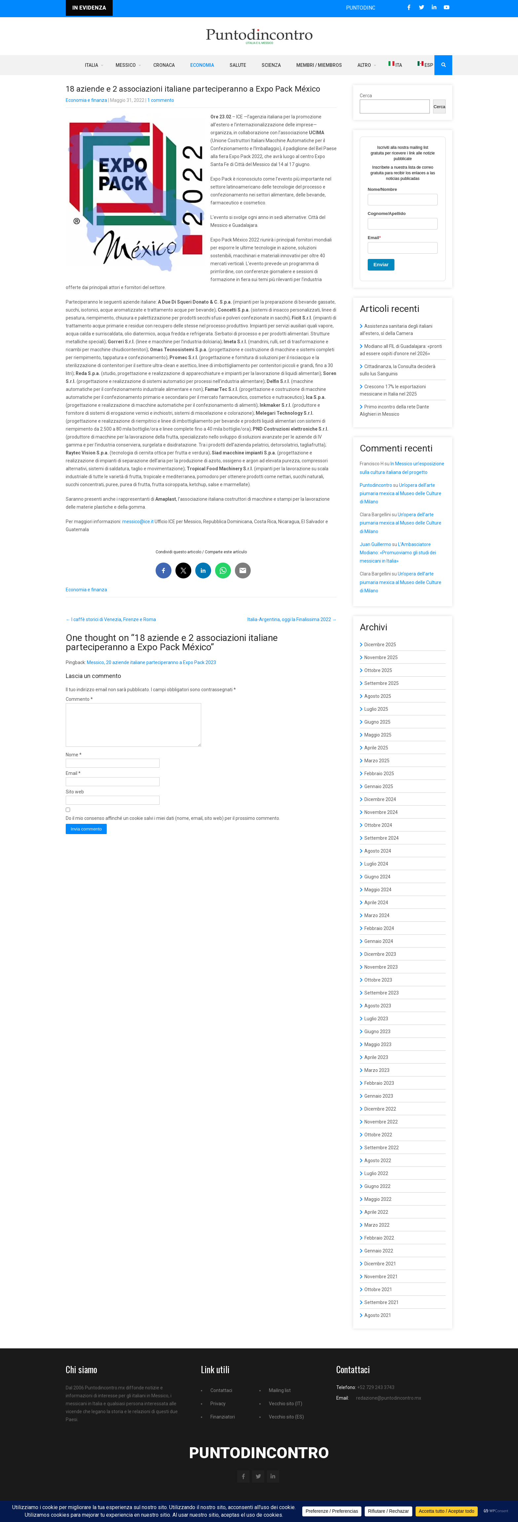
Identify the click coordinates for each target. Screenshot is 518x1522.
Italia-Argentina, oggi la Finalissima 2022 (292, 619)
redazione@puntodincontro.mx (388, 1398)
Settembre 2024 (381, 838)
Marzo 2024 (376, 915)
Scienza (271, 65)
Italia (91, 65)
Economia (202, 65)
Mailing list (280, 1390)
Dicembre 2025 (380, 644)
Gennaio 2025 (378, 786)
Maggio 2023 (377, 1044)
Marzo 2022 (376, 1225)
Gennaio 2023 (378, 1096)
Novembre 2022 (381, 1121)
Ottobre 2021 (378, 1289)
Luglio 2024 (376, 864)
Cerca (366, 95)
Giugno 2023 (377, 1031)
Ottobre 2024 (378, 825)
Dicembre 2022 (380, 1109)
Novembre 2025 (381, 657)
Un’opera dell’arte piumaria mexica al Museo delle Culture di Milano (400, 493)
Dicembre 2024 (380, 799)
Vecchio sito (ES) (286, 1416)
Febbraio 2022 (379, 1238)
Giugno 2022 (377, 1186)
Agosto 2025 (377, 696)
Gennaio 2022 (378, 1250)
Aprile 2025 (376, 747)
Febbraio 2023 (379, 1083)
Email (73, 781)
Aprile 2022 (376, 1212)
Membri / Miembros (319, 65)
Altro (364, 65)
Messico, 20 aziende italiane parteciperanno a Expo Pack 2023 (151, 662)
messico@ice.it (138, 521)
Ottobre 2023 (378, 980)
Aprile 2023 (376, 1057)
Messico (126, 65)
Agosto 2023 (377, 1005)
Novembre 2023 (381, 967)
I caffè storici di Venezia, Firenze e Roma (111, 619)
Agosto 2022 (377, 1160)
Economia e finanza (86, 100)
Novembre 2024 (381, 812)
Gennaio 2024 (378, 941)
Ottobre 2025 (378, 670)
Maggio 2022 (377, 1199)
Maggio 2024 (377, 889)
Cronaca (164, 65)
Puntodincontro (376, 485)
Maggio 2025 (377, 735)
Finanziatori (222, 1416)
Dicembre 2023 (380, 954)
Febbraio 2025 (379, 773)
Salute (238, 65)
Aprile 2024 (376, 902)
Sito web (75, 799)
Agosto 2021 (377, 1315)
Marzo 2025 (376, 760)
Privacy (218, 1403)
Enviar (381, 264)
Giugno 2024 (377, 876)
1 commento (160, 100)
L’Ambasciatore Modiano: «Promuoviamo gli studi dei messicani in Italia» (398, 553)
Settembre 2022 (381, 1147)
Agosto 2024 (377, 851)
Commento (79, 699)
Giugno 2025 (377, 722)
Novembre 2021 (381, 1276)
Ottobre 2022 (378, 1134)
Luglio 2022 (376, 1173)
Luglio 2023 (376, 1018)
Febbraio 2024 (379, 928)
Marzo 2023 (376, 1070)
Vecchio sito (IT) (285, 1403)
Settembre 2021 (381, 1302)
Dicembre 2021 (380, 1263)
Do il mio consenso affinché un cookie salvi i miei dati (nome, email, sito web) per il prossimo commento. (173, 826)
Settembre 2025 (381, 683)
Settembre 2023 (381, 992)
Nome (74, 762)
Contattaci (221, 1390)
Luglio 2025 (376, 709)
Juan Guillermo (375, 544)
